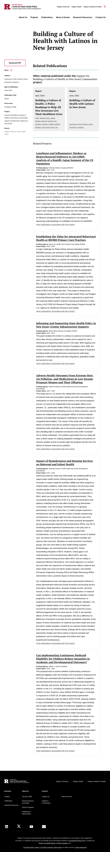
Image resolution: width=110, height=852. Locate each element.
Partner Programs (28, 807)
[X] (19, 826)
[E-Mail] (44, 827)
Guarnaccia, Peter (10, 79)
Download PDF (15, 63)
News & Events (63, 17)
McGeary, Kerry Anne (42, 127)
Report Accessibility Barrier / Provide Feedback (53, 843)
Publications (47, 17)
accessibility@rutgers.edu (77, 840)
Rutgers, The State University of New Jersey (48, 847)
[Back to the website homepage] (22, 6)
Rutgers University (63, 7)
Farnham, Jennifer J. (42, 124)
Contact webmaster (81, 847)
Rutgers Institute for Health (93, 7)
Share (8, 70)
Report (6, 98)
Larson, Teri (54, 127)
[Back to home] (16, 781)
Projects (34, 17)
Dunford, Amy (52, 121)
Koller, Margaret (40, 118)
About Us (23, 17)
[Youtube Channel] (31, 826)
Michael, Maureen (41, 121)
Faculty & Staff (27, 796)
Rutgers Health (76, 7)
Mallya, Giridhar (55, 124)
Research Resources (82, 17)
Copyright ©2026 (28, 847)
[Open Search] (105, 6)
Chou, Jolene (50, 118)
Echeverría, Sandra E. (11, 82)
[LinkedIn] (6, 826)
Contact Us (100, 17)
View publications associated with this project (55, 225)
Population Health (10, 107)
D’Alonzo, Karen (22, 79)
